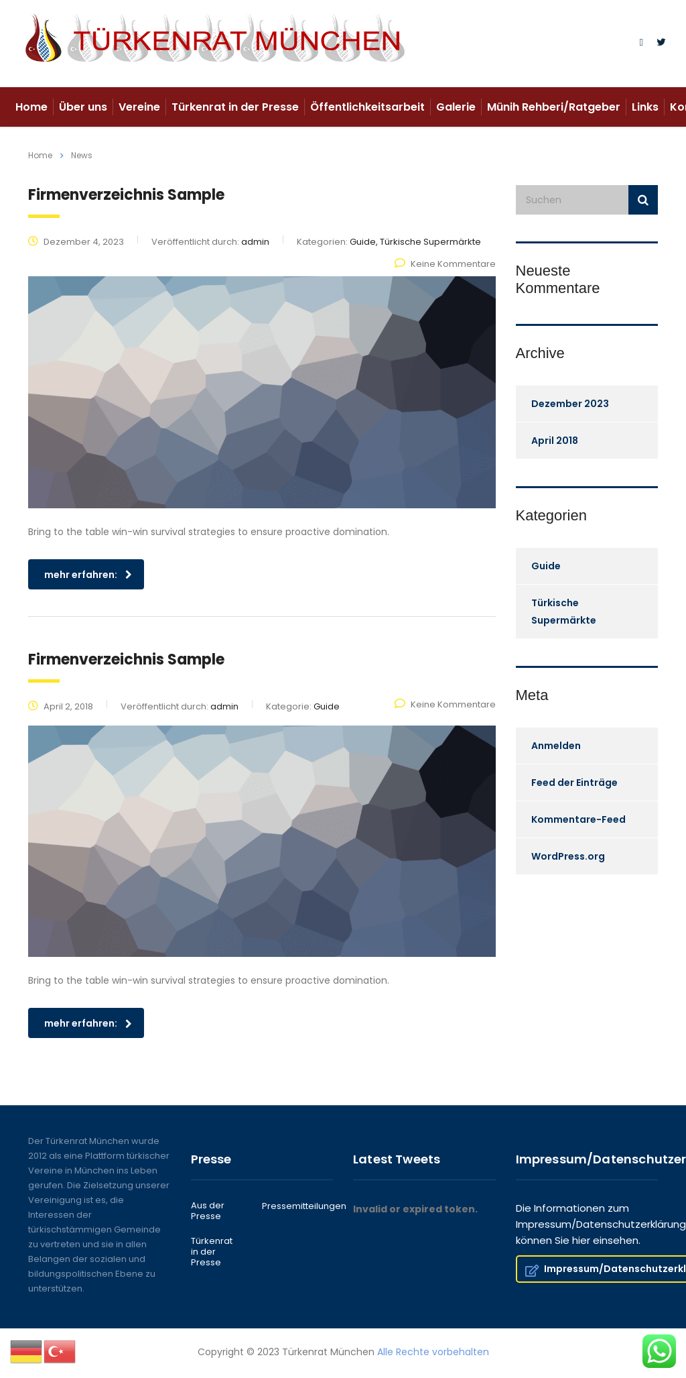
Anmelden (556, 745)
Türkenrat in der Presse (235, 107)
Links (645, 107)
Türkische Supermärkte (563, 611)
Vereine (139, 107)
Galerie (456, 107)
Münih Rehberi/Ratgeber (553, 107)
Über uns (83, 107)
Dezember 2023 (570, 403)
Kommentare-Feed (578, 819)
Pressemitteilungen (304, 1206)
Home (31, 107)
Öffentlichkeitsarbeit (367, 107)
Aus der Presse (207, 1211)
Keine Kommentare (445, 263)
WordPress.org (568, 856)
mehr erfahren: (88, 574)
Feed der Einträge (574, 782)
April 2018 (554, 440)
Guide (546, 566)
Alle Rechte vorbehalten (433, 1352)
